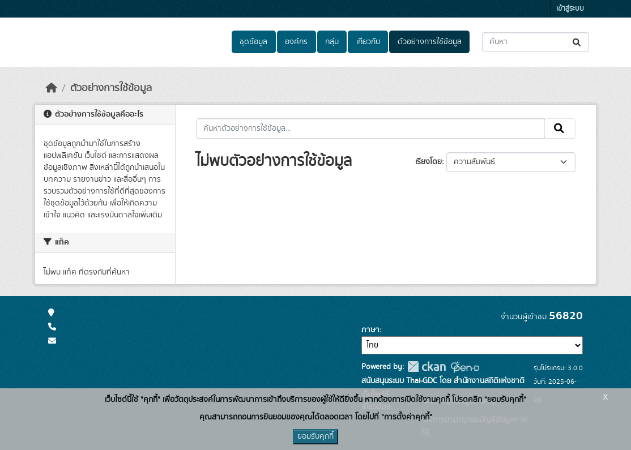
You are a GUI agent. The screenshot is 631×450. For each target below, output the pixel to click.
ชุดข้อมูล (253, 42)
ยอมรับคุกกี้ (315, 436)
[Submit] (577, 42)
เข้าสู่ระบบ (570, 8)
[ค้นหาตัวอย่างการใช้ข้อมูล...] (370, 128)
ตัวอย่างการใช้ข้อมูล (430, 42)
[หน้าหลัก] (51, 88)
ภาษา (370, 330)
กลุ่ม (332, 42)
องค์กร (296, 42)
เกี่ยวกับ (368, 42)
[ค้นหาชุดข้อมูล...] (535, 42)
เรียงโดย (428, 162)
